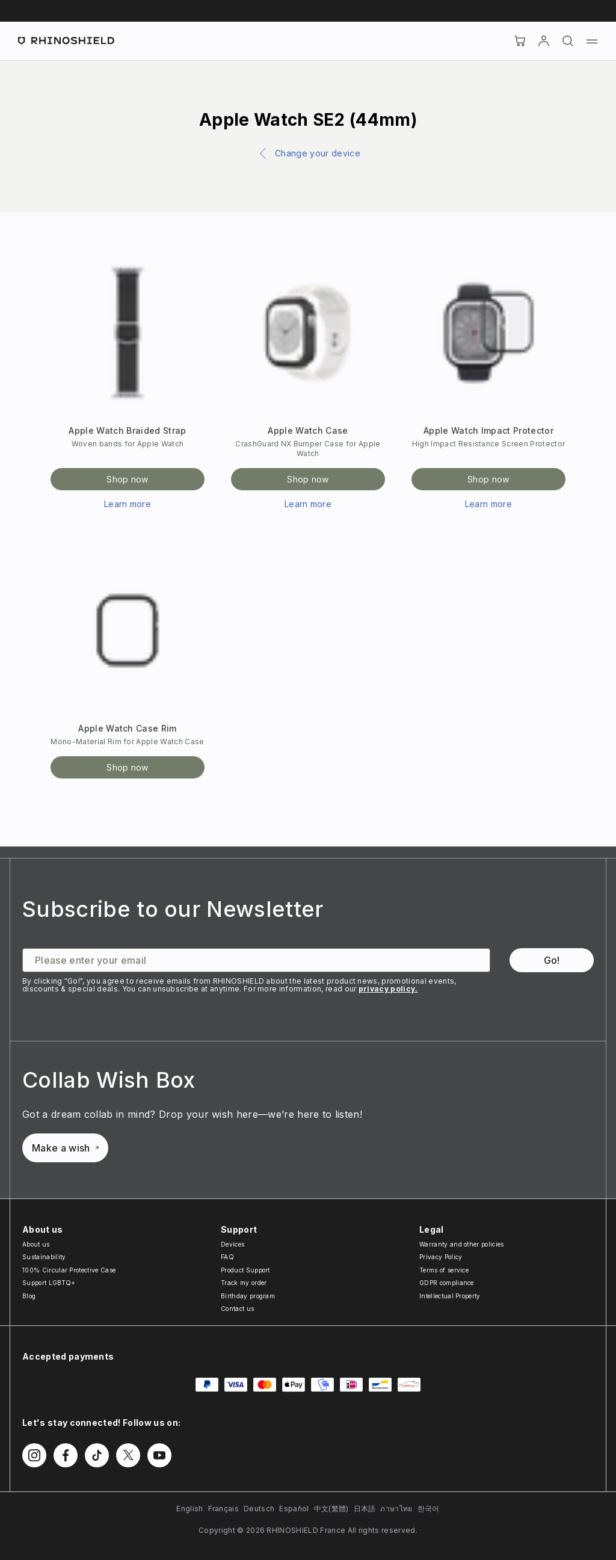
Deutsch (259, 1508)
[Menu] (592, 41)
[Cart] (519, 41)
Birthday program (248, 1295)
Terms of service (444, 1270)
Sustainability (44, 1256)
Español (294, 1508)
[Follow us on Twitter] (128, 1455)
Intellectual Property (450, 1295)
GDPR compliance (446, 1282)
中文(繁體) (331, 1508)
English (189, 1508)
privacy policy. (388, 988)
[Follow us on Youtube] (159, 1455)
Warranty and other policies (461, 1244)
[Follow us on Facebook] (66, 1455)
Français (223, 1508)
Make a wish (65, 1148)
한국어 (428, 1508)
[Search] (568, 41)
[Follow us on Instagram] (34, 1455)
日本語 (365, 1508)
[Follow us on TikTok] (97, 1455)
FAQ (227, 1256)
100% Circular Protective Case (69, 1270)
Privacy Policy (440, 1256)
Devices (232, 1244)
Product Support (245, 1270)
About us (36, 1244)
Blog (28, 1295)
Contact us (237, 1308)
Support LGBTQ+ (48, 1282)
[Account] (543, 41)
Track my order (243, 1282)
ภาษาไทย (396, 1508)
